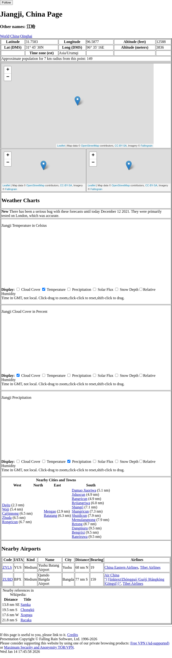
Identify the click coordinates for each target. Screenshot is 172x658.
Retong (77, 524)
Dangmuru (80, 528)
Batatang (50, 516)
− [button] (7, 77)
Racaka (26, 620)
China (14, 36)
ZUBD (8, 579)
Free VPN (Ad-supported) (149, 643)
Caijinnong (10, 513)
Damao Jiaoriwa (84, 490)
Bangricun (79, 499)
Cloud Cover (30, 289)
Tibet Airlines (150, 567)
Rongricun (10, 522)
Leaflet (61, 145)
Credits (72, 635)
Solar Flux (105, 289)
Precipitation (81, 289)
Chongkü (27, 610)
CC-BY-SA (121, 145)
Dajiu (6, 505)
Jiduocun (78, 494)
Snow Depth (129, 289)
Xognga (26, 615)
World (4, 36)
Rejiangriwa (81, 503)
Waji (5, 509)
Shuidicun (79, 516)
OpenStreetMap (90, 145)
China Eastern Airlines (121, 567)
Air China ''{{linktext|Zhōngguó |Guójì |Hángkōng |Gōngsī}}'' (134, 579)
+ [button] (7, 69)
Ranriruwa (80, 537)
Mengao (50, 511)
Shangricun (80, 511)
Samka (26, 605)
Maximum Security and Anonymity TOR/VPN (39, 647)
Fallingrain (147, 145)
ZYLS (7, 567)
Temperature (56, 289)
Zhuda (7, 518)
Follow (6, 2)
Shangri (77, 507)
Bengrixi (78, 532)
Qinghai (26, 36)
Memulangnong (83, 520)
